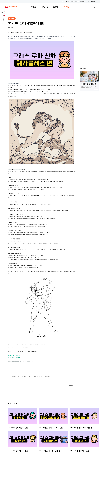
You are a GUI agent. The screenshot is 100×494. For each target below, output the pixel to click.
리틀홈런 (67, 1)
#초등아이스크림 (22, 376)
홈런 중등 (77, 1)
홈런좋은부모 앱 (83, 1)
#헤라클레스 (48, 376)
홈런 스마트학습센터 (91, 1)
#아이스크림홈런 (12, 376)
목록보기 (71, 385)
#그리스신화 (40, 376)
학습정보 (66, 7)
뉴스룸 (63, 1)
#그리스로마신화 (32, 376)
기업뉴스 (33, 7)
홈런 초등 (72, 1)
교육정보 (55, 7)
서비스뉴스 (45, 7)
